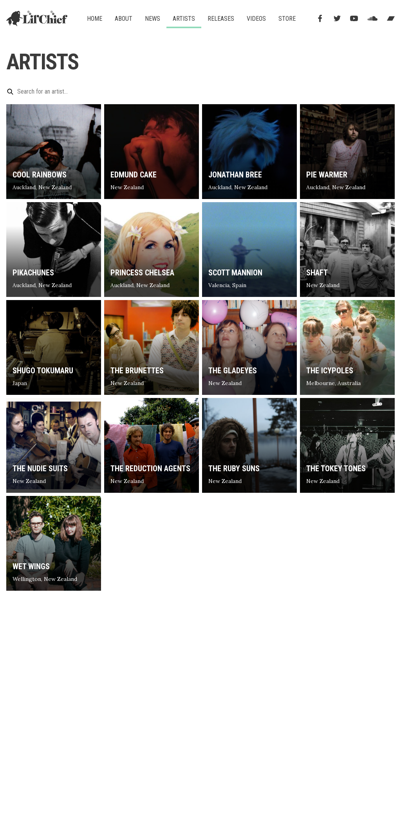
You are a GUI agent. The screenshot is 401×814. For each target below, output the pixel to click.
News (152, 18)
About (123, 18)
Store (287, 18)
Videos (256, 18)
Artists (184, 18)
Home (94, 18)
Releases (221, 18)
